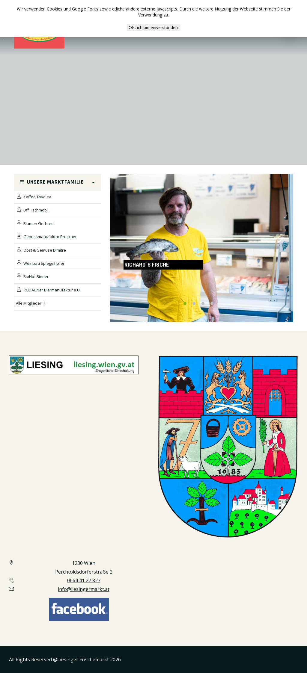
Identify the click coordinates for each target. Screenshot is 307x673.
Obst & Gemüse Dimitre (41, 250)
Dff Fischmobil (32, 210)
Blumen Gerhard (35, 223)
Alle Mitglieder (31, 303)
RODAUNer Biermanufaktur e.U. (48, 290)
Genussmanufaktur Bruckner (46, 236)
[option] (201, 248)
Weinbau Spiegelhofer (40, 263)
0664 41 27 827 (83, 580)
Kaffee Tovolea (33, 196)
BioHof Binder (32, 276)
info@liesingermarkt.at (83, 589)
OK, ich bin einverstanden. (154, 27)
